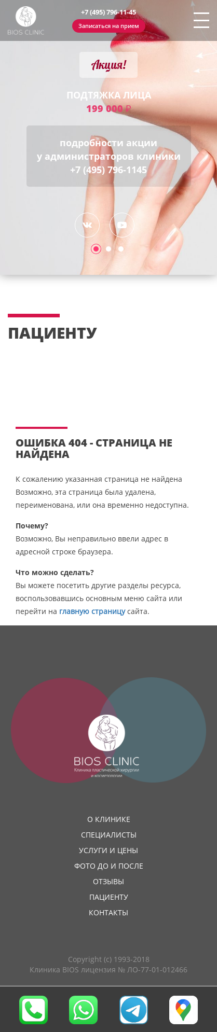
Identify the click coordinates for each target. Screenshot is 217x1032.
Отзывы (108, 881)
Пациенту (108, 897)
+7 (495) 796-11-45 (108, 12)
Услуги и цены (108, 850)
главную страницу (92, 611)
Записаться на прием (108, 26)
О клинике (108, 819)
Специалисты (109, 835)
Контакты (108, 912)
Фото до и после (108, 866)
